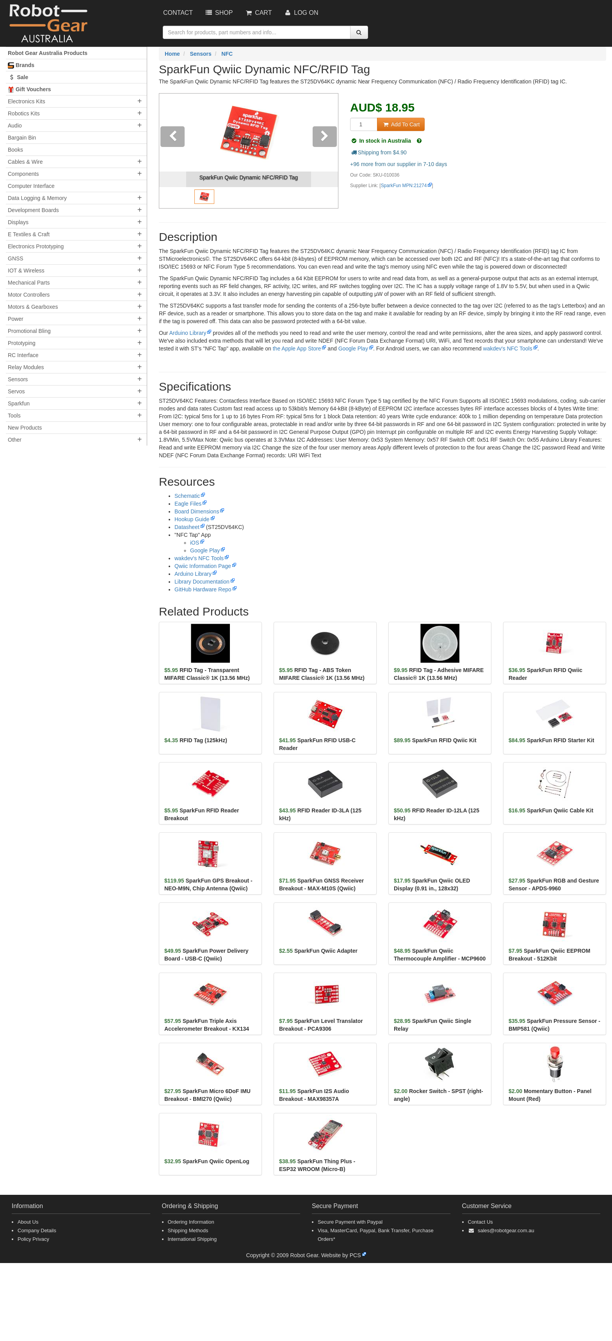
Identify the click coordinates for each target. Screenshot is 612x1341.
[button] (172, 151)
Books (15, 150)
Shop (219, 12)
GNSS (15, 258)
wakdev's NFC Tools (507, 348)
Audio (15, 125)
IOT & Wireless (26, 270)
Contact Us (480, 1222)
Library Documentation (202, 582)
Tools (14, 415)
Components (23, 174)
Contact (178, 12)
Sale (18, 77)
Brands (21, 65)
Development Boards (33, 210)
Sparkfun (19, 403)
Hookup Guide (192, 519)
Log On (300, 12)
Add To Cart (401, 124)
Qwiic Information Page (202, 566)
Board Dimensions (196, 511)
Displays (18, 222)
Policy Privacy (33, 1239)
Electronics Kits (26, 101)
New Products (25, 428)
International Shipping (192, 1239)
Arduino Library (187, 333)
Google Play (353, 348)
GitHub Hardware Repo (202, 589)
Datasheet (186, 527)
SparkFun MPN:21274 (404, 185)
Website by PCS (341, 1255)
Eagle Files (187, 504)
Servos (16, 391)
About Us (28, 1222)
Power (15, 319)
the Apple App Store (297, 348)
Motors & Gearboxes (33, 307)
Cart (258, 12)
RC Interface (23, 355)
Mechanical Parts (29, 283)
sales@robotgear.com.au (506, 1230)
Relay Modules (26, 367)
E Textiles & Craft (29, 234)
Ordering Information (191, 1222)
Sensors (18, 379)
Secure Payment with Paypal (350, 1222)
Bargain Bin (22, 137)
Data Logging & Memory (37, 198)
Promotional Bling (29, 331)
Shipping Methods (188, 1230)
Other (14, 440)
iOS (194, 543)
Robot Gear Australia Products (47, 53)
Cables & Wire (25, 162)
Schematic (187, 496)
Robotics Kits (24, 113)
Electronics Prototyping (36, 246)
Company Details (37, 1230)
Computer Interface (31, 186)
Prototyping (22, 343)
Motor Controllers (29, 295)
